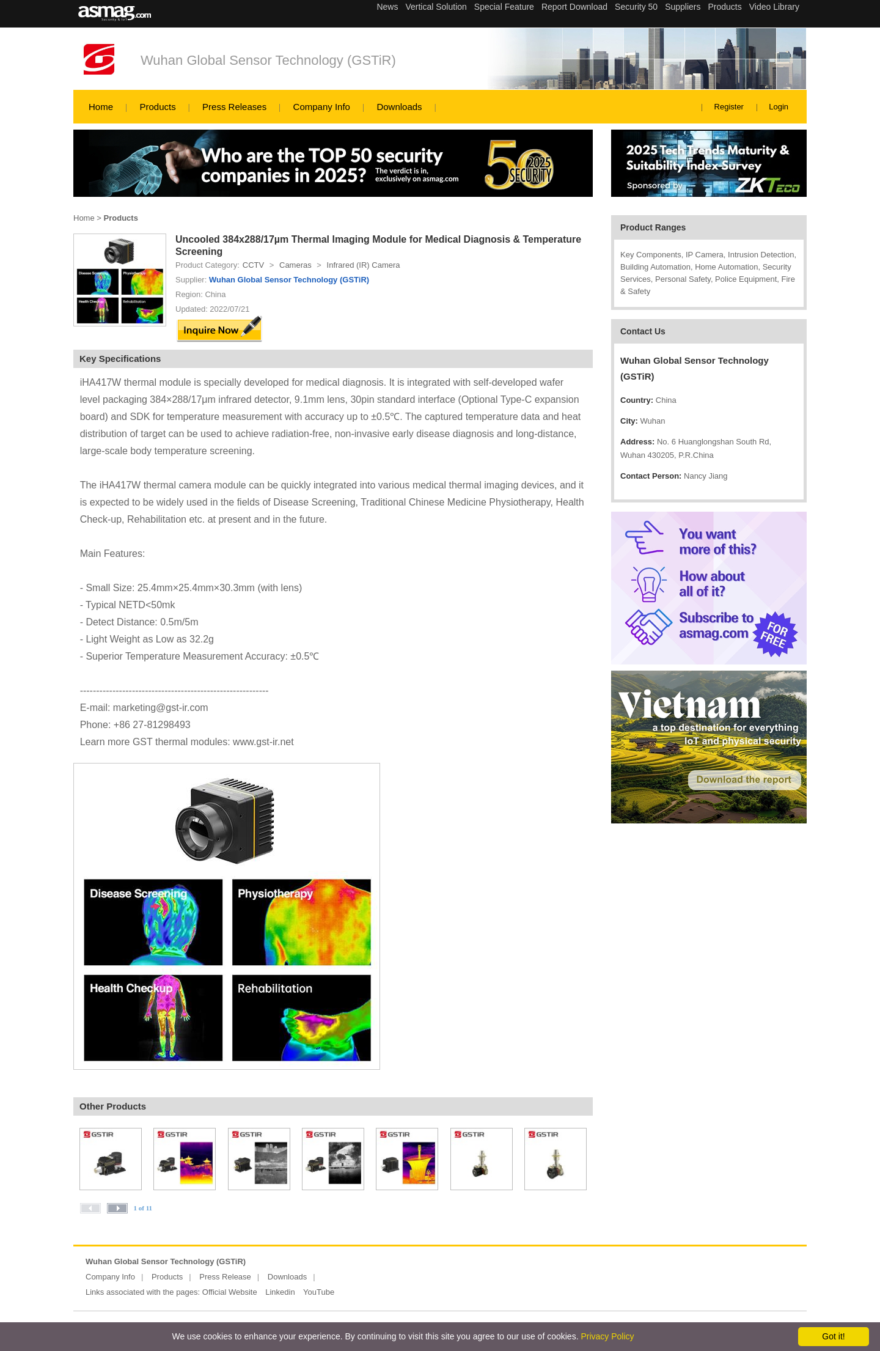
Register (729, 106)
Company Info (321, 106)
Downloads (399, 106)
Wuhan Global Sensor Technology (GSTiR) (268, 60)
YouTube (318, 1292)
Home (101, 106)
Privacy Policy (607, 1336)
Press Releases (234, 106)
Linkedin (280, 1292)
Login (778, 106)
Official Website (229, 1292)
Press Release (225, 1276)
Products (157, 106)
